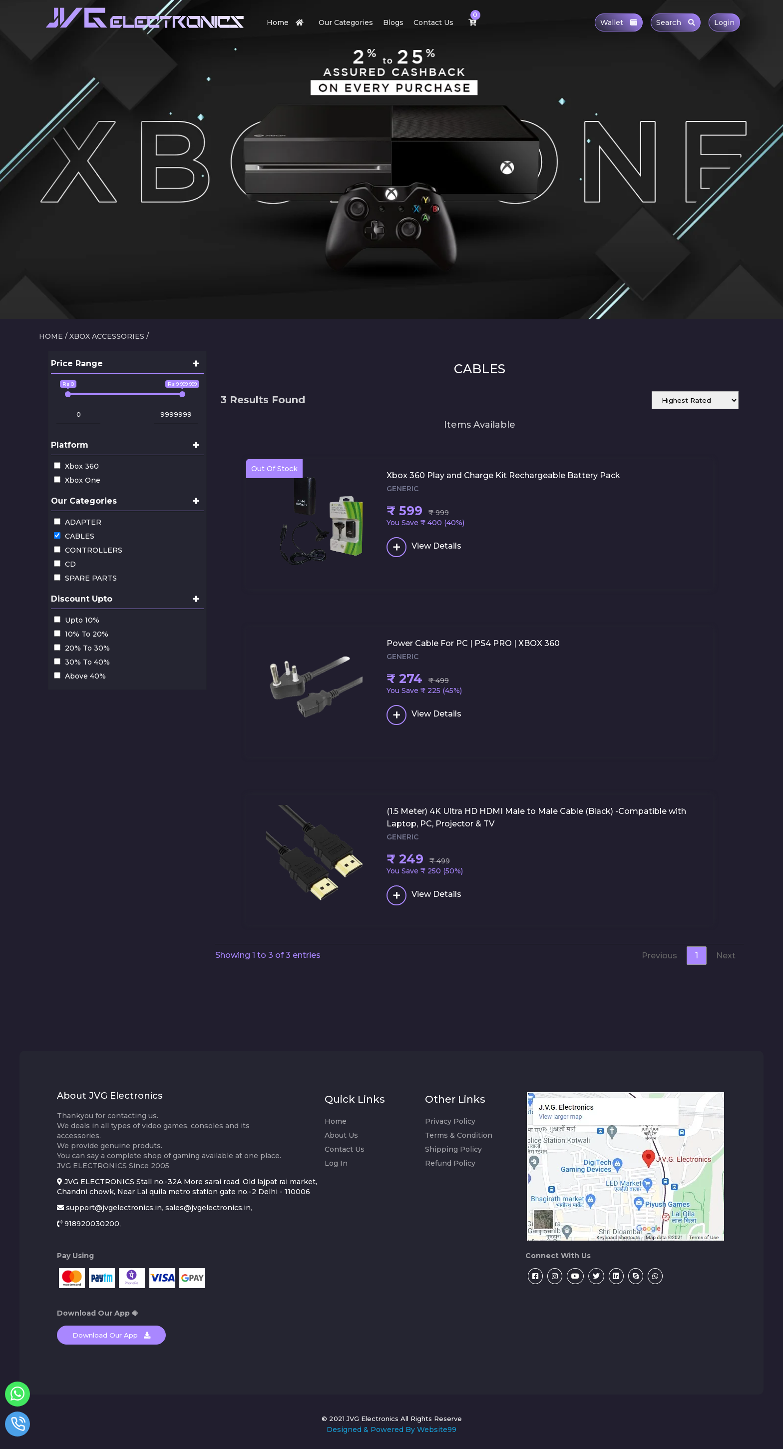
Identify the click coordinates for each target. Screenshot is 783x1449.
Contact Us (433, 22)
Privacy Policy (450, 1121)
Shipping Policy (453, 1149)
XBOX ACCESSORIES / (109, 336)
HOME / (53, 336)
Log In (336, 1163)
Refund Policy (450, 1163)
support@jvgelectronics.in (114, 1207)
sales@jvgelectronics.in (208, 1207)
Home (288, 22)
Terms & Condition (458, 1135)
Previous (659, 955)
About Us (341, 1135)
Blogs (393, 22)
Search (675, 22)
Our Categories (346, 22)
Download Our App (111, 1335)
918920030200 (91, 1223)
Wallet (618, 22)
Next (726, 955)
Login (724, 22)
